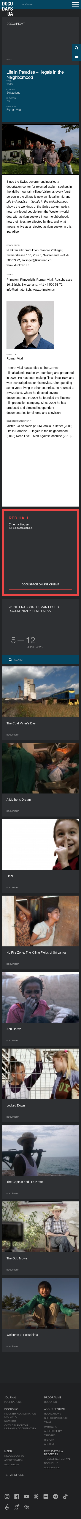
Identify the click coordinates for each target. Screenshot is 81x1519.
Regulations (52, 1413)
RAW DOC (10, 1421)
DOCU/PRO (50, 1402)
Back (9, 60)
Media (8, 1451)
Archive (49, 1444)
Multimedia (11, 1464)
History (49, 1439)
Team (47, 1422)
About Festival (55, 1409)
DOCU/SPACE (52, 1467)
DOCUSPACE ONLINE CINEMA (40, 584)
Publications (13, 1402)
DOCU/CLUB (51, 1463)
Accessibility (53, 1431)
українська (27, 4)
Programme (52, 1397)
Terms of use (14, 1474)
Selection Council (56, 1418)
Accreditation (13, 1460)
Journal (10, 1397)
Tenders (50, 1435)
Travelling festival (57, 1459)
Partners (50, 1426)
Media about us (14, 1455)
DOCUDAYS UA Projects (53, 1453)
